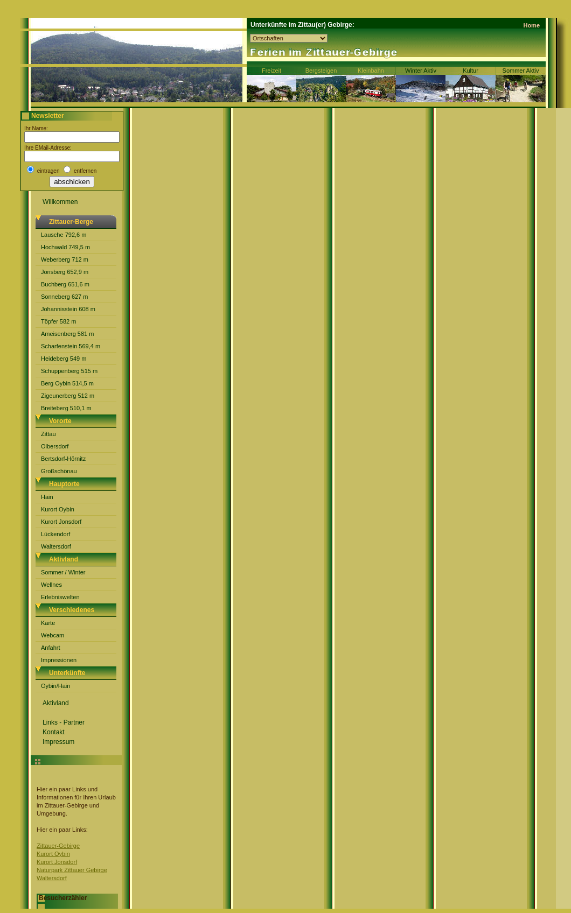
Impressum (58, 742)
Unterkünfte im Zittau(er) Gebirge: (302, 25)
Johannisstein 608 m (68, 309)
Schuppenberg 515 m (69, 371)
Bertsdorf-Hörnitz (63, 458)
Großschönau (59, 471)
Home (531, 25)
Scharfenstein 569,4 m (70, 346)
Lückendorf (55, 534)
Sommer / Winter (63, 572)
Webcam (52, 635)
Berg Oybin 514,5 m (67, 383)
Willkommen (60, 202)
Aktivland (56, 703)
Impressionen (58, 660)
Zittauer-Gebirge (58, 845)
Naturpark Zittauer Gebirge (72, 870)
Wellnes (51, 584)
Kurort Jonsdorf (61, 521)
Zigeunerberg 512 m (67, 395)
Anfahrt (50, 647)
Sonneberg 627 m (64, 296)
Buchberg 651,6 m (65, 284)
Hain (47, 497)
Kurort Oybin (57, 509)
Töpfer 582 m (58, 321)
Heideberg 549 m (63, 358)
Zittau (48, 434)
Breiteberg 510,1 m (66, 408)
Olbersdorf (54, 446)
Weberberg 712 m (64, 259)
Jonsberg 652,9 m (64, 272)
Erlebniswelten (60, 597)
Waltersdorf (56, 546)
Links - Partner (64, 722)
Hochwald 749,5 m (65, 247)
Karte (48, 623)
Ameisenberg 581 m (67, 334)
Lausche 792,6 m (63, 234)
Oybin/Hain (55, 686)
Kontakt (54, 732)
